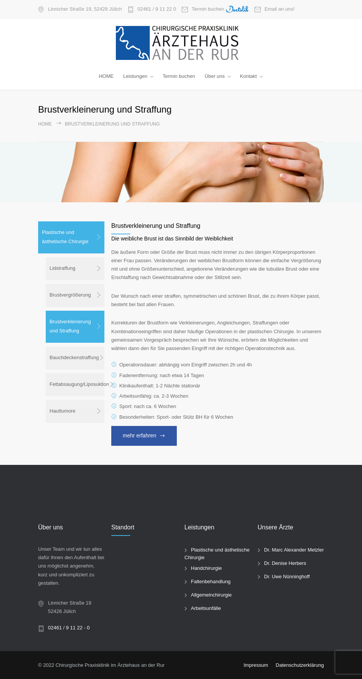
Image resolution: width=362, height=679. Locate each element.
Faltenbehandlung (211, 581)
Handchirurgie (206, 568)
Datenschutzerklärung (300, 665)
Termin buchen (220, 9)
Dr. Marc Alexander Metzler (294, 550)
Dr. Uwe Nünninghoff (287, 576)
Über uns (215, 76)
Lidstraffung (62, 268)
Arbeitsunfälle (206, 608)
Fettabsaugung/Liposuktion (77, 384)
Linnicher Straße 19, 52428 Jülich (85, 9)
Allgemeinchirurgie (211, 595)
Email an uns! (279, 9)
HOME (106, 76)
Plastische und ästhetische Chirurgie (65, 236)
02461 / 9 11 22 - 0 (69, 628)
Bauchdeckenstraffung (74, 357)
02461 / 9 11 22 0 (157, 9)
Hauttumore (62, 411)
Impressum (255, 665)
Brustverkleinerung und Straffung (70, 326)
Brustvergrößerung (70, 295)
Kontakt (248, 76)
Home (45, 124)
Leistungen (135, 76)
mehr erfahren (139, 435)
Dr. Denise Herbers (285, 563)
